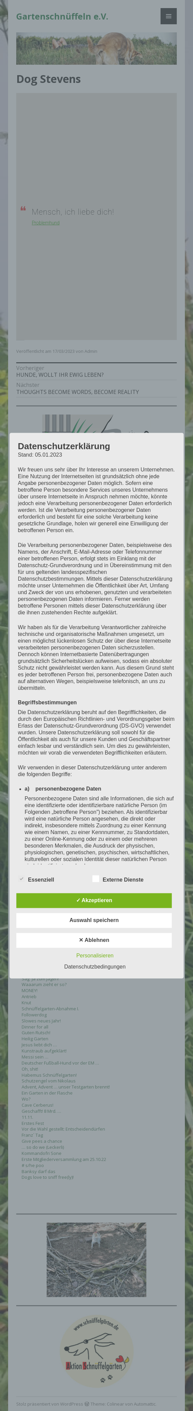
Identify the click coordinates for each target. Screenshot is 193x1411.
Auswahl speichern (94, 920)
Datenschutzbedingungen (94, 967)
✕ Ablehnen (94, 940)
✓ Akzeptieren (94, 900)
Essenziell (36, 879)
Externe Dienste (118, 879)
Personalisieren (95, 955)
